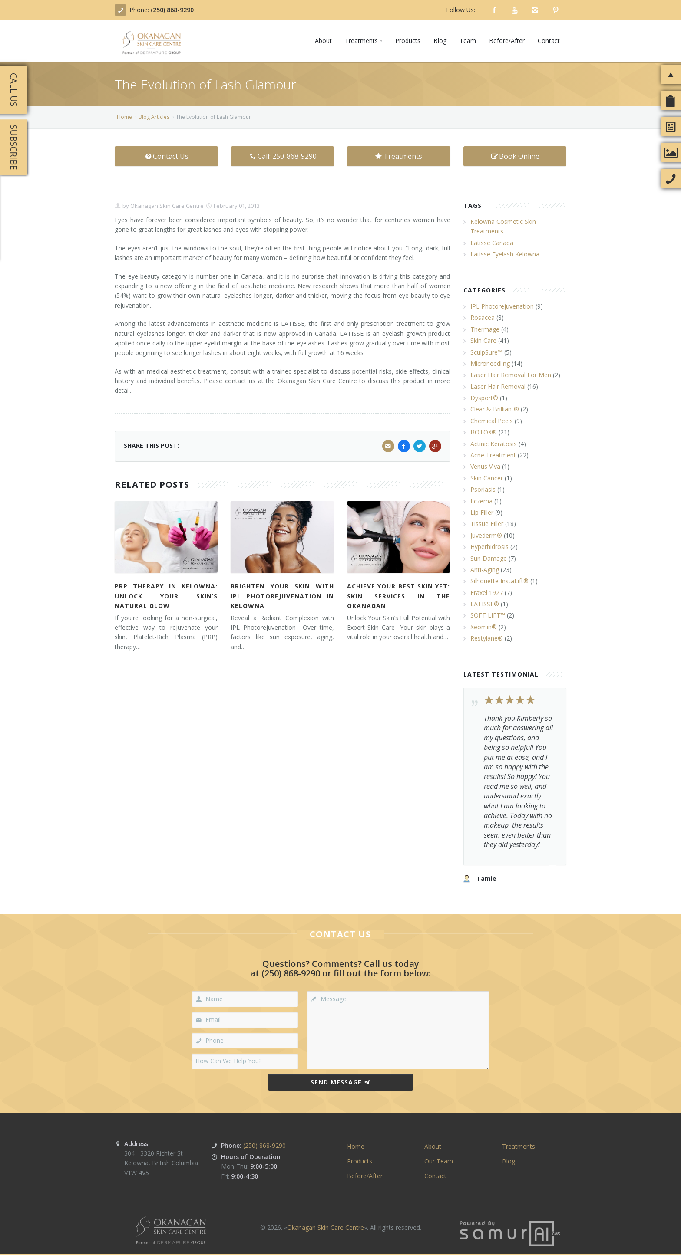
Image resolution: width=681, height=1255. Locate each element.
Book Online (514, 156)
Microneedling (490, 363)
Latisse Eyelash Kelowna (504, 254)
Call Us (14, 90)
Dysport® (484, 398)
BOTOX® (483, 432)
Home (124, 117)
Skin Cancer (486, 478)
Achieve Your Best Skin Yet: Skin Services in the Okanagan (398, 596)
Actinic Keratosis (493, 444)
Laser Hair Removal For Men (510, 375)
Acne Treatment (493, 455)
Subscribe (14, 147)
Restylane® (486, 638)
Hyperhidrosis (489, 546)
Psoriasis (483, 489)
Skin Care (483, 340)
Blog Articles (154, 117)
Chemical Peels (491, 421)
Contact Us (166, 156)
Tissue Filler (486, 523)
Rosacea (482, 317)
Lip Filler (481, 512)
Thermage (484, 329)
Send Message (340, 1082)
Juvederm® (486, 535)
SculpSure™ (486, 352)
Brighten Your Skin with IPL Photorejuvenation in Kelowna (282, 596)
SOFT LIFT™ (487, 615)
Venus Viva (485, 466)
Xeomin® (483, 627)
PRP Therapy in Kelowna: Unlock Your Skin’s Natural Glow (166, 596)
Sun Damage (488, 558)
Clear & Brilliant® (494, 409)
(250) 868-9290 (172, 10)
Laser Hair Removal (498, 386)
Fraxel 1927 (486, 592)
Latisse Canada (491, 243)
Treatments (398, 156)
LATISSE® (484, 604)
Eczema (481, 501)
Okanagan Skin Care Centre (166, 206)
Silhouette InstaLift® (499, 581)
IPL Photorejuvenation (502, 306)
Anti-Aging (484, 569)
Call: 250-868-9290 (282, 156)
